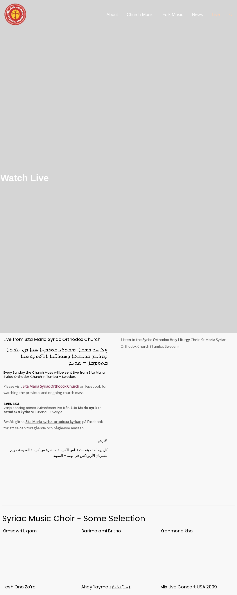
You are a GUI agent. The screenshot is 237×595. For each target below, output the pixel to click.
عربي (102, 440)
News (197, 14)
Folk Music (172, 14)
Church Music (140, 14)
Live (216, 14)
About (112, 14)
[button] (231, 14)
